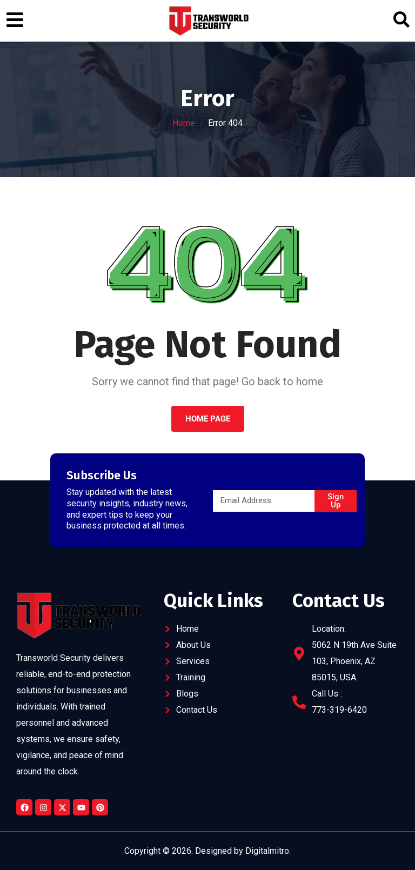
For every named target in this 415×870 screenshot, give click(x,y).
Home (183, 123)
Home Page (207, 419)
